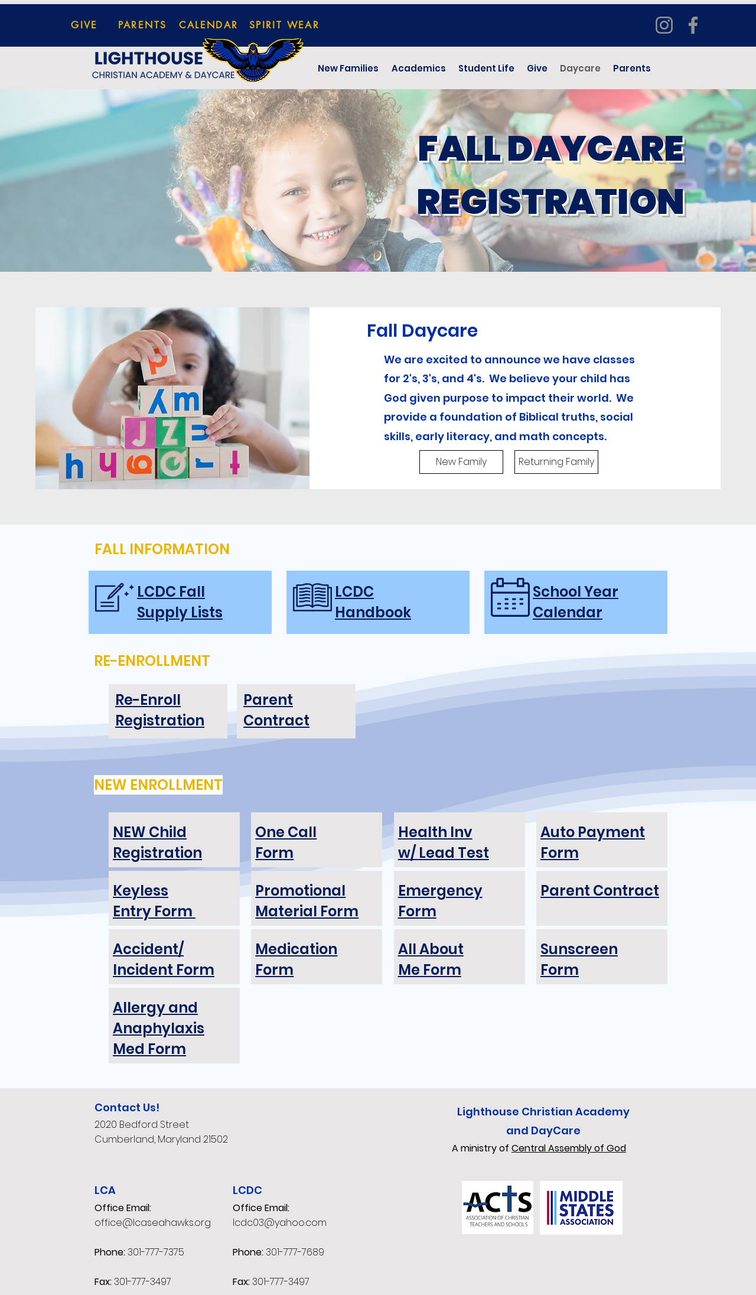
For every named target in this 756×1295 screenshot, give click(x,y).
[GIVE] (84, 25)
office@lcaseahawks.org (152, 1222)
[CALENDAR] (208, 25)
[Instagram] (664, 25)
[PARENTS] (142, 25)
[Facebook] (693, 25)
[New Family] (461, 462)
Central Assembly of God (568, 1148)
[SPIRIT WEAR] (284, 25)
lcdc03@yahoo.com (280, 1222)
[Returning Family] (556, 462)
